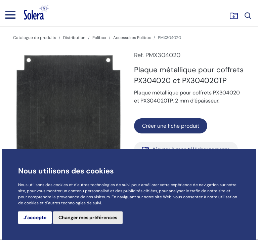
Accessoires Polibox (132, 37)
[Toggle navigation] (10, 14)
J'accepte (35, 217)
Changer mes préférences (87, 217)
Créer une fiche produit (170, 125)
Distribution (74, 37)
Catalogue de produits (34, 37)
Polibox (99, 37)
